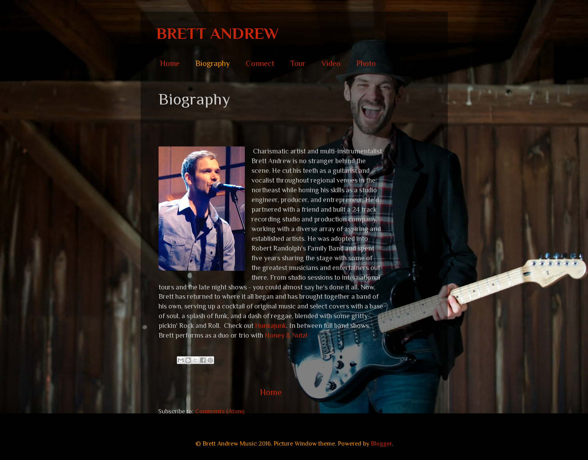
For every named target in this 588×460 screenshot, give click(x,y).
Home (170, 63)
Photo (366, 63)
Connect (260, 63)
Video (330, 63)
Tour (297, 63)
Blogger (381, 443)
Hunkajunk (270, 325)
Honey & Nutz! (286, 335)
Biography (212, 63)
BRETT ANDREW (217, 33)
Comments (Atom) (219, 411)
